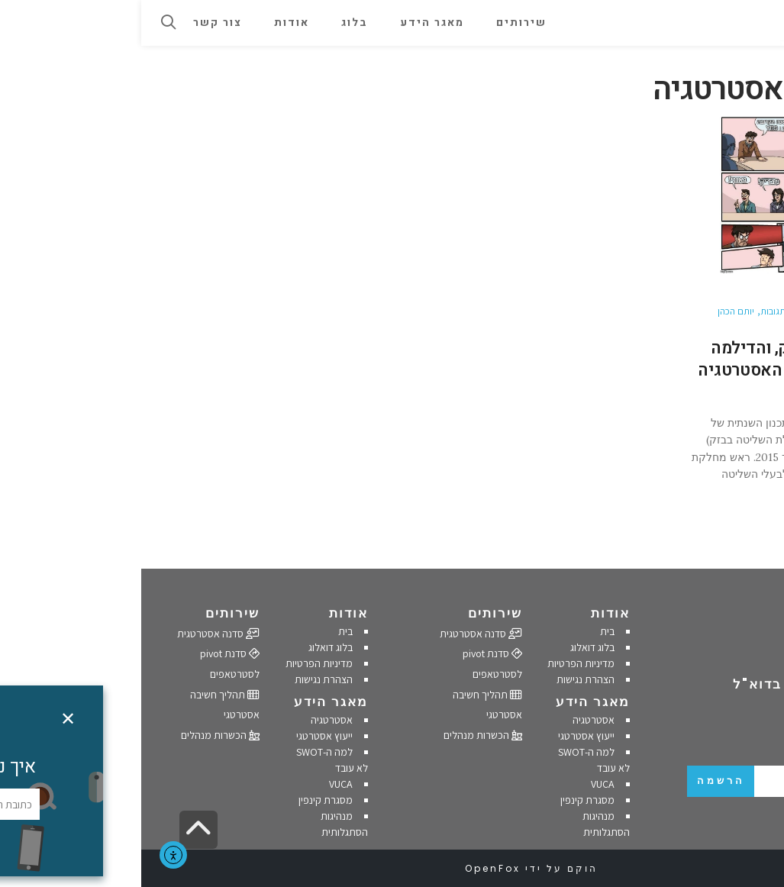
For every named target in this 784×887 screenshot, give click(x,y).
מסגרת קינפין (446, 800)
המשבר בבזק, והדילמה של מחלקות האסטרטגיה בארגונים (642, 370)
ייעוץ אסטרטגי (445, 736)
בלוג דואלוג (451, 647)
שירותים (354, 613)
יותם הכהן (594, 311)
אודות (469, 613)
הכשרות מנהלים (341, 735)
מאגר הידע (452, 701)
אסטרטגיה (452, 720)
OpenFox (351, 868)
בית (466, 631)
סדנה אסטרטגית (339, 633)
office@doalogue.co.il (706, 653)
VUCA (461, 784)
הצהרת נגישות (444, 679)
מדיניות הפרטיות (439, 663)
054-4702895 (723, 633)
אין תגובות (638, 311)
